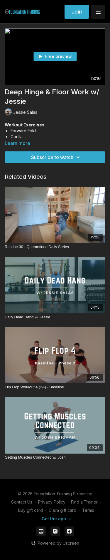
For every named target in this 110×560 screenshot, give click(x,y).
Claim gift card (62, 510)
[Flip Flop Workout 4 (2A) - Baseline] (55, 387)
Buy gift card (30, 510)
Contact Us (21, 501)
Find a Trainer (84, 501)
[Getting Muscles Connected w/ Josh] (55, 457)
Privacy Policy (51, 501)
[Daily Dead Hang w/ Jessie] (55, 317)
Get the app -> (56, 518)
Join (77, 12)
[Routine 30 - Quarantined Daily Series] (55, 247)
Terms (88, 510)
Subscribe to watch (56, 157)
